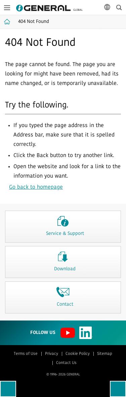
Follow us (42, 332)
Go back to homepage (36, 187)
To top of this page (118, 389)
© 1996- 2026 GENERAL (63, 374)
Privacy (51, 354)
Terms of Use (26, 354)
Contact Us (66, 363)
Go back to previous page (8, 389)
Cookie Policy (78, 354)
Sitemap (104, 354)
